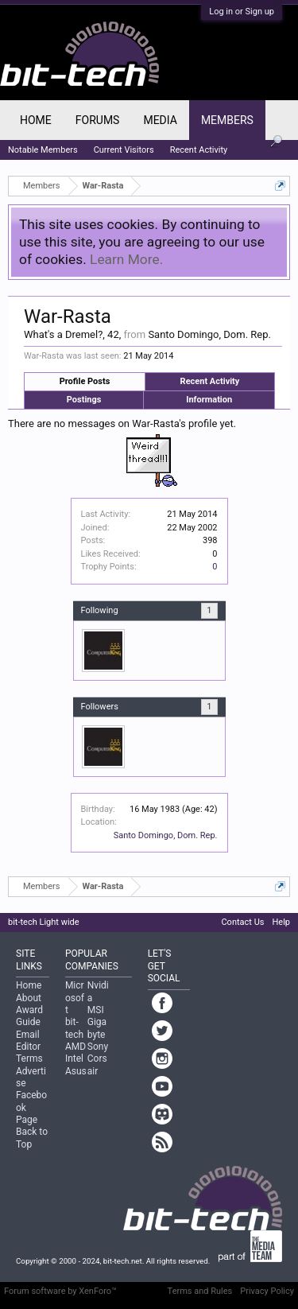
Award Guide (29, 1015)
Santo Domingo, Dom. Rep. (166, 835)
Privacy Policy (267, 1291)
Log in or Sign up (241, 11)
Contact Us (242, 922)
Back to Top (32, 1137)
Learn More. (126, 259)
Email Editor (28, 1040)
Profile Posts (85, 381)
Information (209, 399)
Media (159, 120)
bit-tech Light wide (43, 922)
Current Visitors (124, 150)
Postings (84, 399)
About (28, 998)
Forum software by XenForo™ (60, 1291)
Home (36, 120)
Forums (97, 120)
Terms (29, 1058)
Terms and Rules (200, 1291)
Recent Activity (210, 381)
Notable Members (43, 150)
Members (227, 120)
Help (281, 922)
